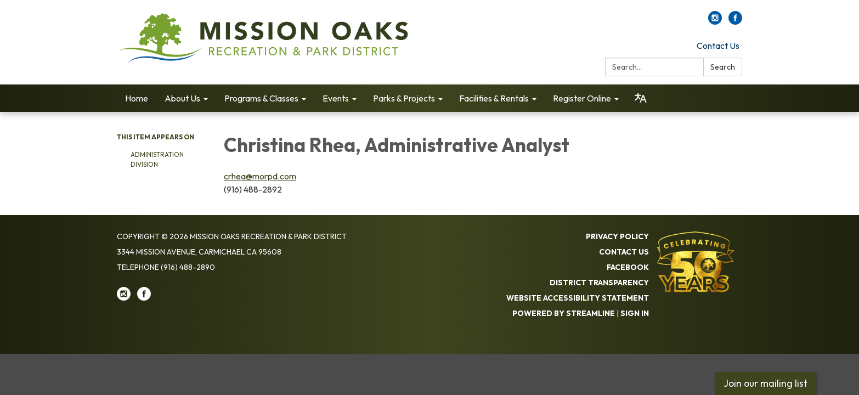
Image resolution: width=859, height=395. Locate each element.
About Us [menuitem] (182, 98)
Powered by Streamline (563, 313)
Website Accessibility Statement (577, 298)
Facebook (628, 267)
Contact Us (718, 45)
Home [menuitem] (136, 98)
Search (722, 67)
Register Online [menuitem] (582, 98)
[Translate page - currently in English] (640, 98)
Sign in (634, 313)
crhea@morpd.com (260, 176)
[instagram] (715, 21)
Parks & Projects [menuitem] (404, 98)
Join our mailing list (765, 383)
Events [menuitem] (336, 98)
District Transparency (599, 282)
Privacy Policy (617, 236)
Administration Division (157, 159)
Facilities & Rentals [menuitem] (494, 98)
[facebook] (735, 21)
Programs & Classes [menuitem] (261, 98)
